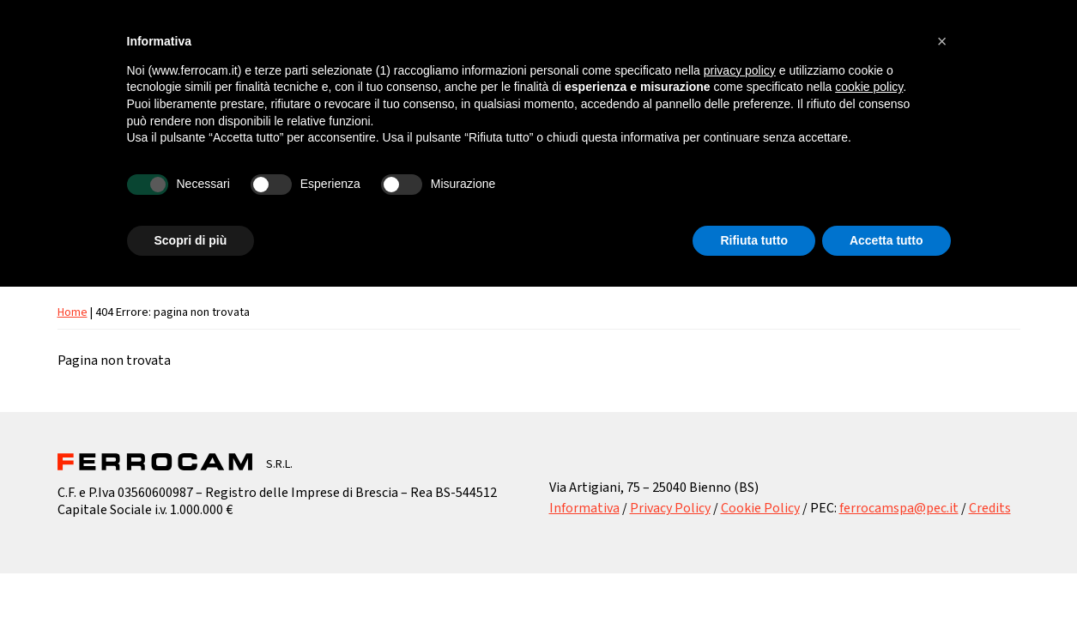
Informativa (584, 508)
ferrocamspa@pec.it (899, 508)
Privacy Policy (670, 508)
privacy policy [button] (740, 70)
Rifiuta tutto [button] (754, 240)
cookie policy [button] (869, 87)
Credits (990, 508)
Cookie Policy (760, 508)
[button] (942, 41)
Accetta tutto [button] (886, 240)
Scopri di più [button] (190, 240)
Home (72, 312)
